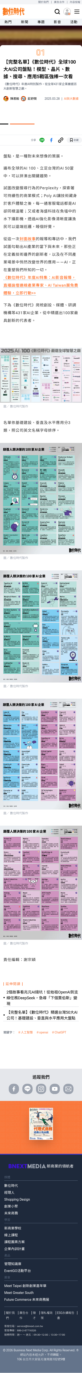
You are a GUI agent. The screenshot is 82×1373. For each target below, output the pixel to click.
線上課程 (11, 1235)
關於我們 (43, 2)
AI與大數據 (71, 98)
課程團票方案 (14, 1242)
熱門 (8, 22)
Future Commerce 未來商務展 (26, 1300)
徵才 (34, 1315)
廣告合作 (59, 2)
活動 (74, 22)
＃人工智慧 (25, 1032)
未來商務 (11, 1213)
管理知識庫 (12, 1264)
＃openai (42, 1032)
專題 (41, 22)
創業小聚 (11, 1206)
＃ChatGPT (59, 1032)
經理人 (9, 1193)
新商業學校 (12, 1228)
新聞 (24, 22)
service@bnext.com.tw (30, 1326)
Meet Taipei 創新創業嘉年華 (25, 1286)
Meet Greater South (19, 1293)
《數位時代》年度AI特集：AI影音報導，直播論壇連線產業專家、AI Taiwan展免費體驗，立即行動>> (40, 285)
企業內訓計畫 (14, 1249)
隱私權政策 (47, 1315)
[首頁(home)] (14, 11)
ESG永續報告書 (65, 1315)
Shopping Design (17, 1199)
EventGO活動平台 (17, 1271)
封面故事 (28, 239)
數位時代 (11, 1186)
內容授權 (75, 2)
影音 (57, 22)
